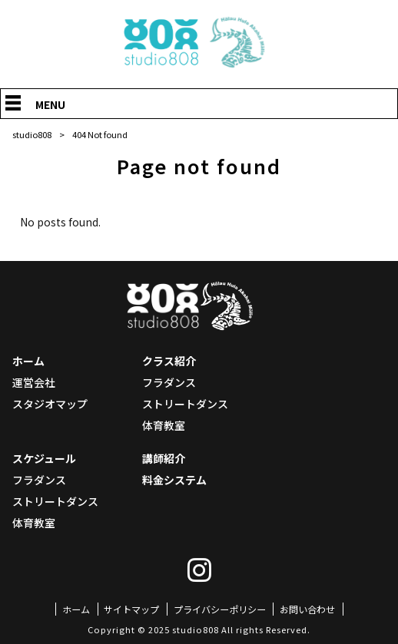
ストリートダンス (185, 403)
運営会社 (33, 382)
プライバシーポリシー (220, 609)
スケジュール (44, 458)
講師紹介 (163, 458)
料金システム (174, 479)
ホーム (28, 360)
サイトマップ (131, 609)
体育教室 (163, 425)
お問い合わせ (307, 609)
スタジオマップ (50, 403)
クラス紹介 (169, 360)
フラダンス (169, 382)
